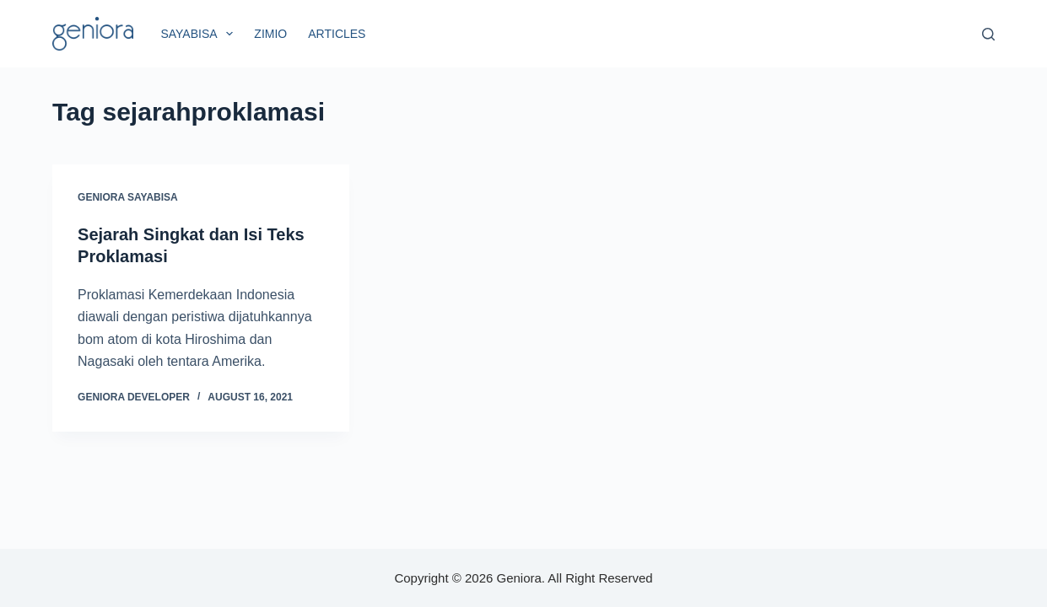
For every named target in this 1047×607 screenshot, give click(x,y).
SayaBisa (200, 34)
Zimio (270, 33)
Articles (336, 33)
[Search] (988, 34)
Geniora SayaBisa (128, 197)
